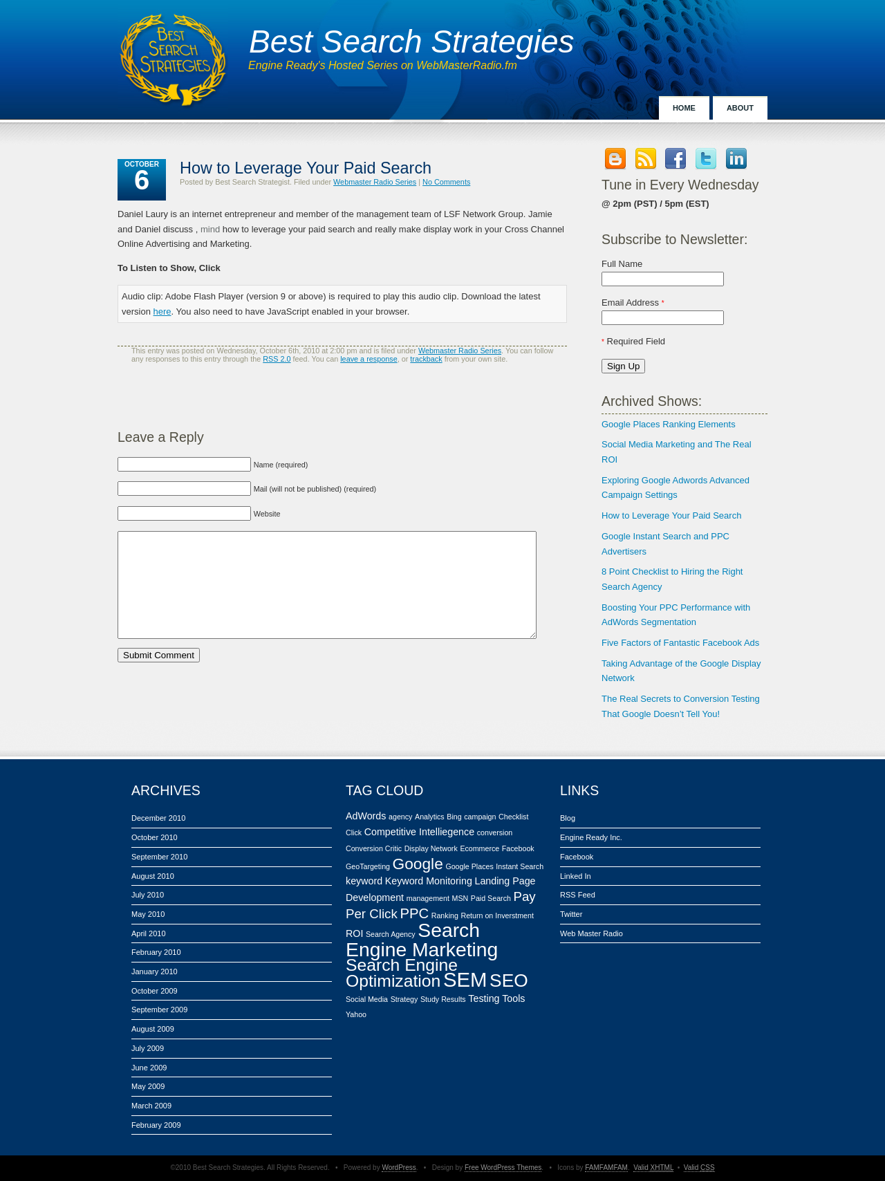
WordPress (399, 1167)
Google (418, 864)
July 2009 (147, 1048)
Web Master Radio (591, 933)
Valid (653, 1167)
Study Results (443, 999)
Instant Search (519, 866)
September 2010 (159, 857)
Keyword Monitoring (428, 880)
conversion (495, 832)
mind (210, 229)
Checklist (513, 816)
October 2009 (154, 991)
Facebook (518, 848)
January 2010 (154, 971)
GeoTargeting (368, 866)
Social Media (367, 999)
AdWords (366, 815)
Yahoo (356, 1014)
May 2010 (148, 914)
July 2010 (147, 895)
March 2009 (151, 1105)
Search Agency (391, 934)
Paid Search (491, 898)
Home (684, 108)
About (740, 108)
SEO (509, 980)
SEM (465, 979)
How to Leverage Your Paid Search (671, 515)
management (428, 898)
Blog (567, 818)
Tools (513, 998)
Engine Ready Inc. (591, 837)
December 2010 (158, 818)
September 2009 (159, 1009)
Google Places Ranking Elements (669, 424)
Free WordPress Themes (503, 1167)
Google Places (469, 866)
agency (400, 816)
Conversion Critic (374, 848)
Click (354, 832)
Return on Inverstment (496, 915)
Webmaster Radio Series (374, 182)
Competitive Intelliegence (419, 831)
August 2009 (152, 1029)
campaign (480, 816)
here (162, 311)
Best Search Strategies (411, 41)
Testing (483, 998)
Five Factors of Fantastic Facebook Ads (680, 643)
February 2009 (156, 1125)
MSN (460, 898)
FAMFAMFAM (606, 1167)
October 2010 (154, 837)
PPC (414, 913)
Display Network (431, 848)
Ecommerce (479, 848)
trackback (426, 359)
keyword (364, 880)
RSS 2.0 (276, 359)
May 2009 (148, 1086)
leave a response (368, 359)
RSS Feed (577, 895)
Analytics (430, 816)
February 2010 (156, 952)
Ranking (444, 915)
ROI (354, 933)
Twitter (571, 914)
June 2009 (149, 1067)
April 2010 (148, 933)
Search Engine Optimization (402, 973)
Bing (454, 816)
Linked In (575, 876)
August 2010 (152, 876)
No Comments (446, 182)
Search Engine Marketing (422, 939)
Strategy (404, 999)
